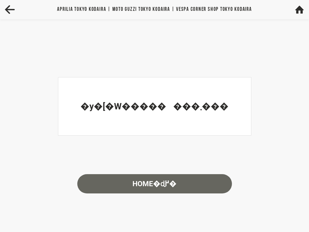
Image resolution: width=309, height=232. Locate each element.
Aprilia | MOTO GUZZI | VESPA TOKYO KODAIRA (154, 9)
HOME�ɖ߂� (154, 184)
